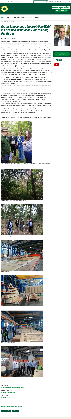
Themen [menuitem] (7, 17)
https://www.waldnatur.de (7, 392)
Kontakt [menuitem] (37, 17)
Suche (18, 1)
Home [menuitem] (2, 17)
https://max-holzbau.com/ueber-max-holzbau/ (12, 387)
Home (6, 1)
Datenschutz (29, 1)
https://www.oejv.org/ (6, 397)
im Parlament (19, 406)
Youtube (58, 59)
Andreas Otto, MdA (5, 21)
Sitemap (14, 1)
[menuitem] (6, 1)
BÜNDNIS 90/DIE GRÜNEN (60, 7)
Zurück (15, 411)
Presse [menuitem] (30, 17)
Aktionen (3, 406)
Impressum (23, 1)
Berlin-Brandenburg (11, 406)
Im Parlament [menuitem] (15, 17)
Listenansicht (6, 411)
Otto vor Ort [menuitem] (24, 17)
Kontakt (10, 1)
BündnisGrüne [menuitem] (65, 1)
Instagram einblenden (62, 53)
